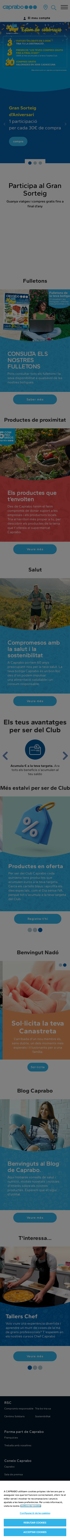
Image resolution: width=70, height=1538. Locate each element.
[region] (35, 1509)
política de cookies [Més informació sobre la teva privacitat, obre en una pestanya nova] (30, 1506)
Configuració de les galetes (35, 1513)
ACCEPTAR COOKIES (34, 1532)
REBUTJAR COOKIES (35, 1522)
